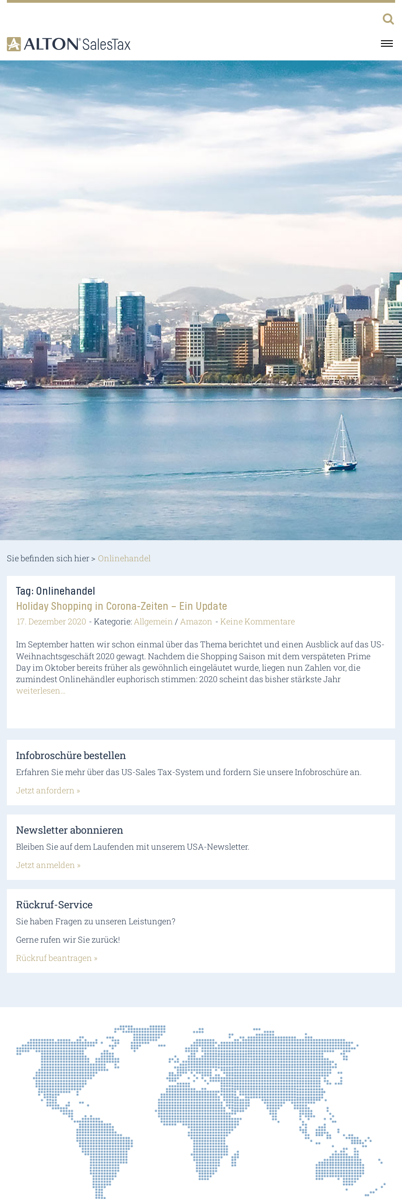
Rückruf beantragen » (57, 957)
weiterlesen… (40, 690)
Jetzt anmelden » (48, 864)
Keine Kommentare (257, 621)
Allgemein (153, 621)
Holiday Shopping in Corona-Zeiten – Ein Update (121, 606)
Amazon (196, 621)
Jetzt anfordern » (48, 790)
